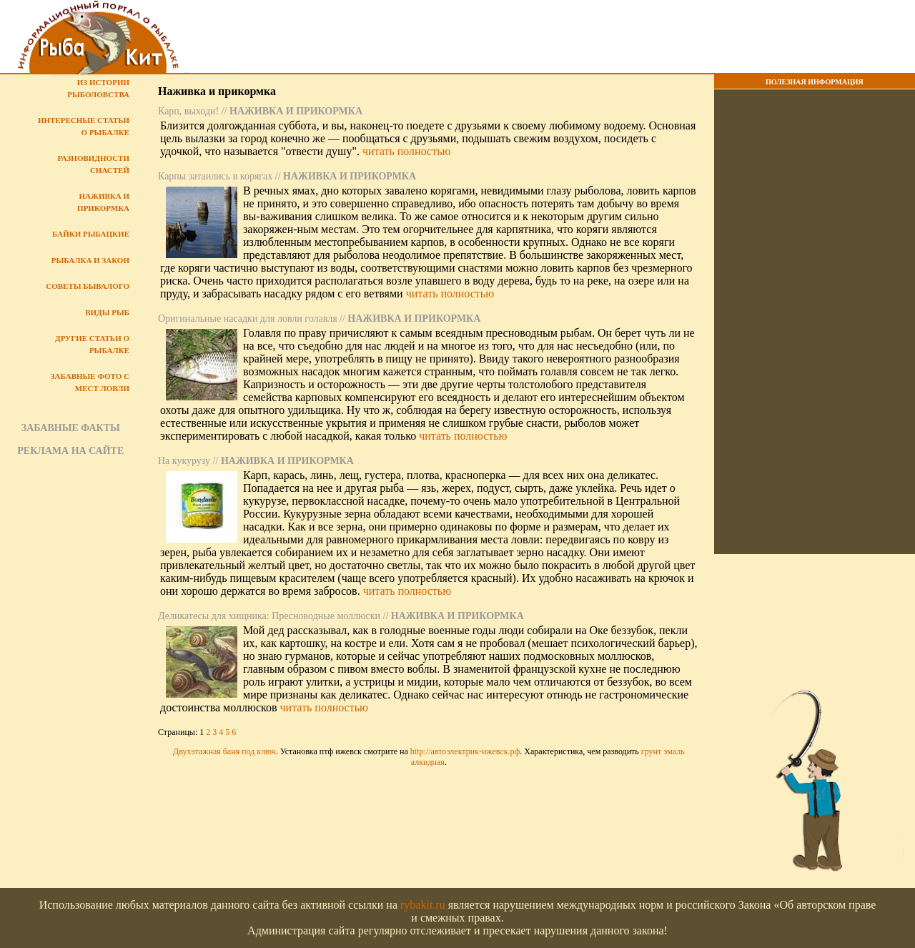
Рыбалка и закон (90, 260)
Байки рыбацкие (90, 233)
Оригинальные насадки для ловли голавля (247, 318)
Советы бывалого (87, 286)
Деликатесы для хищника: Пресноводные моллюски (269, 616)
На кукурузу (184, 460)
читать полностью (406, 151)
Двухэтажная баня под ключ (224, 751)
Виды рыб (107, 312)
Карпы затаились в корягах (215, 176)
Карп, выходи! (188, 111)
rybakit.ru (422, 905)
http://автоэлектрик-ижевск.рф (465, 751)
